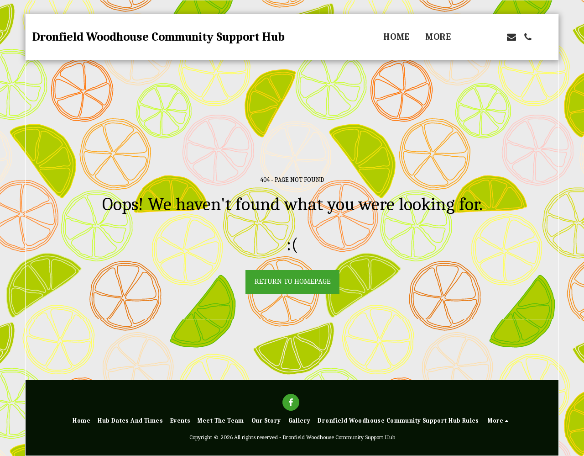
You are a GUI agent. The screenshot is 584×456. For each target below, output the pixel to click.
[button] (478, 37)
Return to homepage (293, 281)
